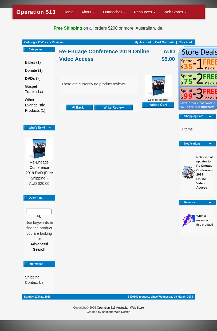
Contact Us (34, 282)
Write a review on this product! (204, 220)
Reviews (58, 42)
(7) (33, 78)
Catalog (29, 42)
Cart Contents (165, 42)
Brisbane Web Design (116, 311)
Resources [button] (145, 12)
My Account (143, 42)
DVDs (42, 42)
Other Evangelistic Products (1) (35, 105)
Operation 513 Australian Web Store (120, 307)
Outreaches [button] (114, 12)
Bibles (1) (33, 62)
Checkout (185, 42)
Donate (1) (34, 70)
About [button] (88, 12)
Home (68, 12)
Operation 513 (36, 12)
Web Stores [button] (175, 12)
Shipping (32, 277)
